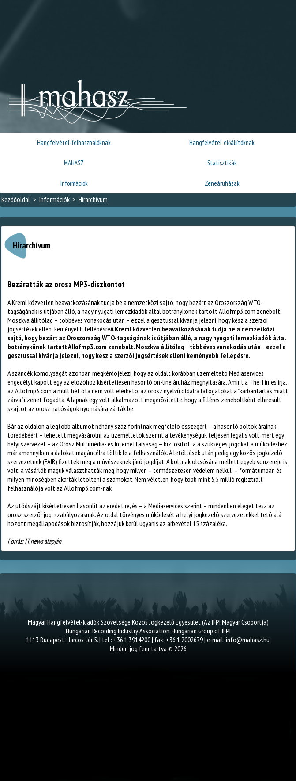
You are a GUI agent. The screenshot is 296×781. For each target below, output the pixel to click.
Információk (74, 183)
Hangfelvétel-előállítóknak (222, 142)
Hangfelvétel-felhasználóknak (74, 142)
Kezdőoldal (15, 199)
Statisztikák (222, 163)
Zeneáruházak (222, 183)
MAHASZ (74, 163)
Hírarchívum (93, 199)
